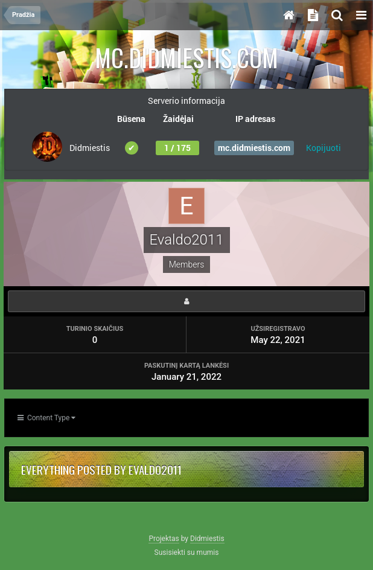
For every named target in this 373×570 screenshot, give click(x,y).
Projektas (163, 538)
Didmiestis (207, 538)
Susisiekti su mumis (187, 552)
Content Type (46, 418)
